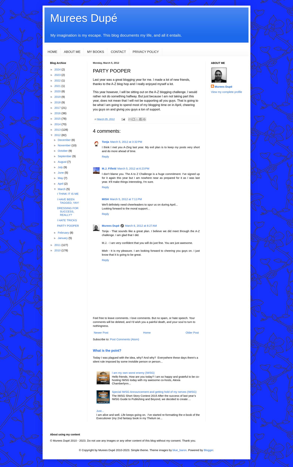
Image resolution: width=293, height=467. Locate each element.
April (61, 183)
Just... (100, 410)
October (63, 150)
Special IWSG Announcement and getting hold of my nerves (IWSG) (154, 391)
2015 (57, 118)
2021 (57, 85)
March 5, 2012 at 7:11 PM (126, 199)
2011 (57, 244)
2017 (57, 107)
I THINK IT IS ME (68, 193)
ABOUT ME (72, 52)
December (64, 139)
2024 (57, 69)
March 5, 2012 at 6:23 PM (133, 168)
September (65, 156)
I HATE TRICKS (67, 220)
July (61, 167)
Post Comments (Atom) (124, 339)
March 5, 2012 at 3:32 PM (126, 141)
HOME (52, 52)
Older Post (192, 332)
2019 (57, 96)
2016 (57, 113)
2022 (57, 80)
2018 (57, 102)
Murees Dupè (110, 225)
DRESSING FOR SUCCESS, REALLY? (67, 211)
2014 (57, 124)
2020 (57, 91)
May (61, 178)
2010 (57, 250)
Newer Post (101, 332)
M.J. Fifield (109, 168)
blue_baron (180, 450)
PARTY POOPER (68, 225)
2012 (57, 135)
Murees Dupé (83, 18)
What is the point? (107, 350)
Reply (105, 156)
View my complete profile (226, 91)
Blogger (208, 450)
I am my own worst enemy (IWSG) (133, 372)
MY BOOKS (95, 52)
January (63, 238)
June (61, 172)
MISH (105, 199)
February (64, 232)
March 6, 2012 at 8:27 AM (141, 225)
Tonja (105, 141)
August (62, 161)
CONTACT (118, 52)
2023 (57, 74)
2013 (57, 129)
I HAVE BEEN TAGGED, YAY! (68, 201)
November (64, 145)
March (62, 189)
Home (147, 332)
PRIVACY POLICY (146, 52)
